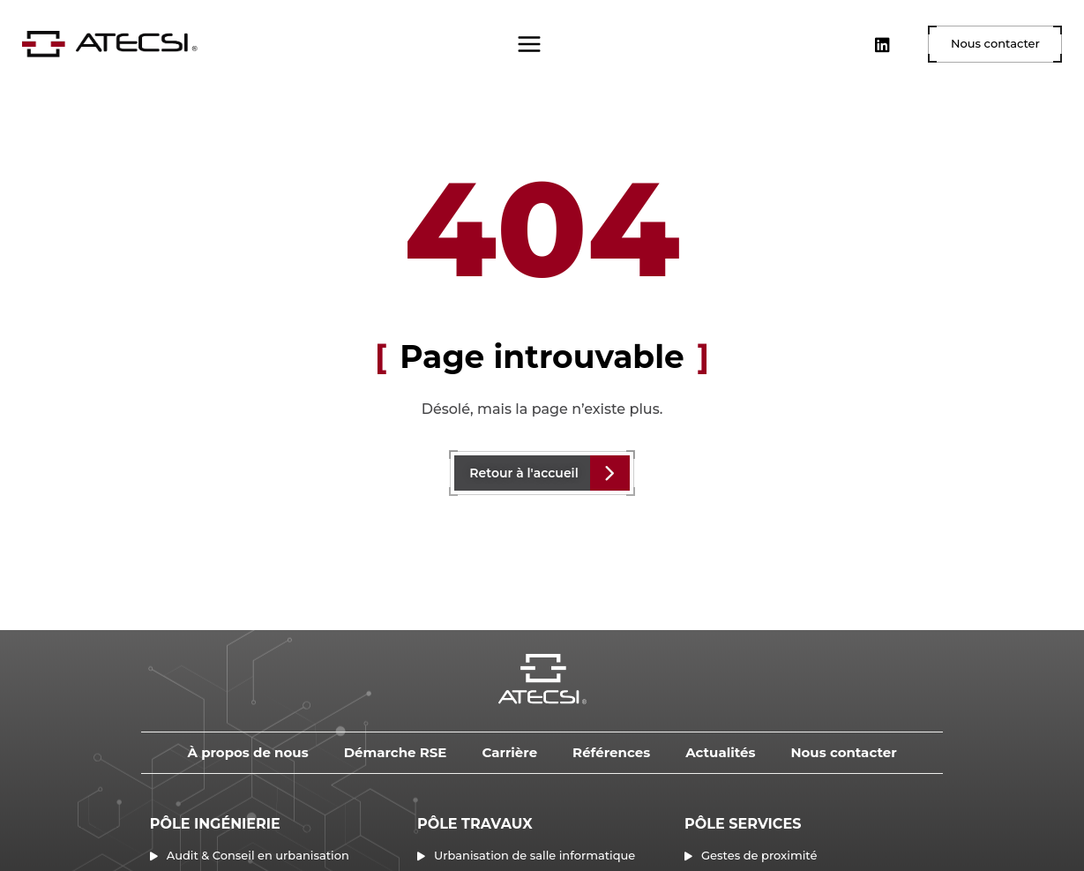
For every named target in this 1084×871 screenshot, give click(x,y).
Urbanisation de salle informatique (534, 855)
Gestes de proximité (759, 855)
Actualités (720, 752)
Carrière (509, 752)
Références (611, 752)
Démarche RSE (395, 752)
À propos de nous (247, 752)
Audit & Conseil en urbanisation (258, 855)
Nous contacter (843, 752)
